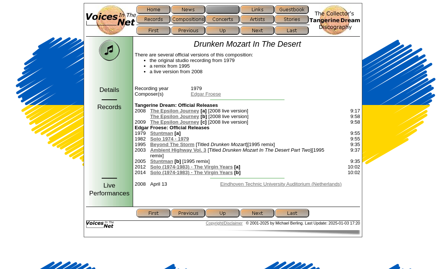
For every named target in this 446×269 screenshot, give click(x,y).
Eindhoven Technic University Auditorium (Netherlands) (281, 184)
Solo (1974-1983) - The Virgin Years (191, 167)
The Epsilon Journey (174, 111)
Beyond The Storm (172, 144)
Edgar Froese (206, 94)
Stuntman (161, 133)
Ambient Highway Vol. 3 (178, 150)
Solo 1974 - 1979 (169, 139)
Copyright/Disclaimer (224, 223)
